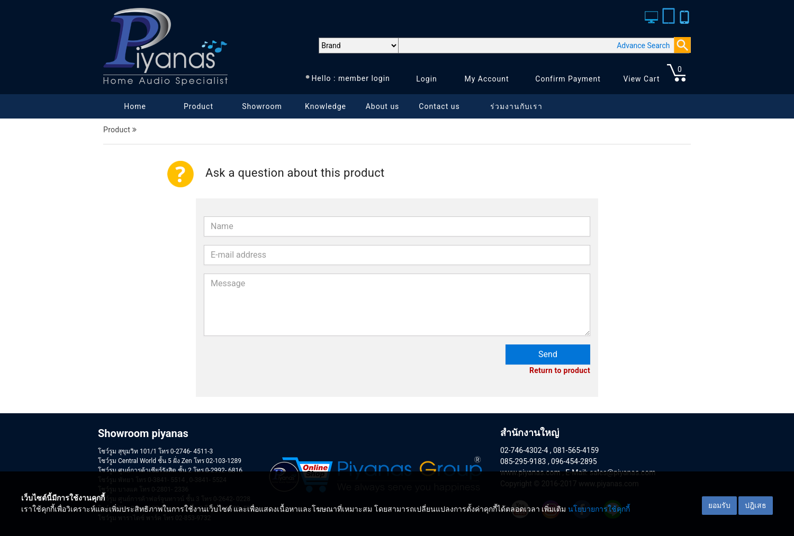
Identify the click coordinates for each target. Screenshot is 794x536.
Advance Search (643, 45)
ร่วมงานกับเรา (516, 106)
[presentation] (284, 365)
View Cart (641, 79)
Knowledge (325, 106)
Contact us (439, 106)
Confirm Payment (568, 79)
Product (198, 106)
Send (547, 354)
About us (383, 106)
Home (135, 106)
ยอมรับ (719, 505)
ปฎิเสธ (755, 505)
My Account (486, 79)
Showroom (262, 106)
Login (426, 79)
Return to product (559, 370)
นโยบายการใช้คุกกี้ (599, 509)
